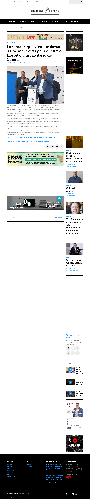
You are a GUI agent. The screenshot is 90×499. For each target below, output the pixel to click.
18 (21, 27)
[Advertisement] (35, 180)
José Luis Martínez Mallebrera (71, 196)
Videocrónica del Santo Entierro (81, 382)
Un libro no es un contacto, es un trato (74, 263)
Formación (54, 21)
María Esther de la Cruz (72, 166)
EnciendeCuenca (21, 62)
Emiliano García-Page (72, 270)
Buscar (81, 2)
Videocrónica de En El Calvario (81, 393)
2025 (12, 27)
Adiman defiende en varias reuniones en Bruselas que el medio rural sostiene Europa (54, 467)
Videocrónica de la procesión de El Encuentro (81, 370)
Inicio (8, 27)
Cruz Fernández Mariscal (73, 238)
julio (17, 27)
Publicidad (17, 2)
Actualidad (12, 21)
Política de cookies (21, 497)
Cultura (64, 21)
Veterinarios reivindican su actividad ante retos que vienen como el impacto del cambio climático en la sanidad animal (54, 479)
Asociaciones (43, 21)
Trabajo (32, 21)
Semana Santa (75, 21)
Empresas (23, 21)
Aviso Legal (10, 497)
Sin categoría (27, 27)
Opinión (9, 2)
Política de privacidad (34, 497)
